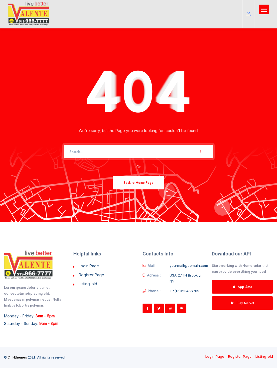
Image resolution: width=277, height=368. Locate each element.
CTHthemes (17, 357)
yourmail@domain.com (189, 265)
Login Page (89, 266)
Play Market (242, 303)
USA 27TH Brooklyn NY (186, 278)
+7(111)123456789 (184, 291)
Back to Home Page (138, 182)
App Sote (242, 286)
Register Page (91, 274)
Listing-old (88, 283)
